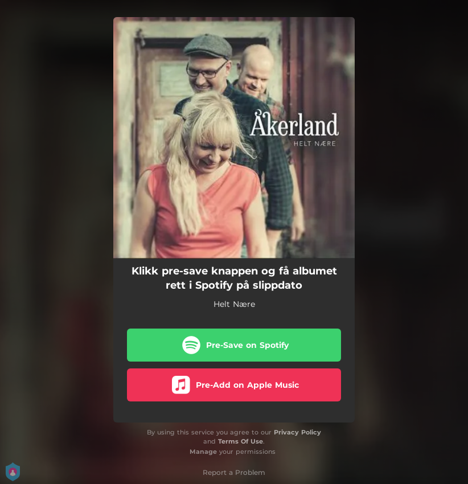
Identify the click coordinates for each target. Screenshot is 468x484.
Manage (203, 452)
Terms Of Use (240, 441)
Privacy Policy (297, 432)
